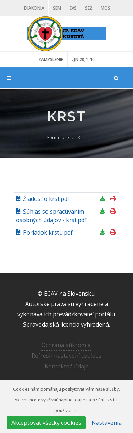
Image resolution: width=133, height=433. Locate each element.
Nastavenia (107, 423)
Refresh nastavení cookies (66, 356)
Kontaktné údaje (67, 366)
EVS (73, 8)
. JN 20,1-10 (83, 59)
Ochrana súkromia (66, 345)
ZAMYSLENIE (50, 59)
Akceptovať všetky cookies (46, 423)
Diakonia (34, 8)
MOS (105, 8)
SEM (57, 8)
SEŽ (88, 8)
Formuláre (58, 137)
